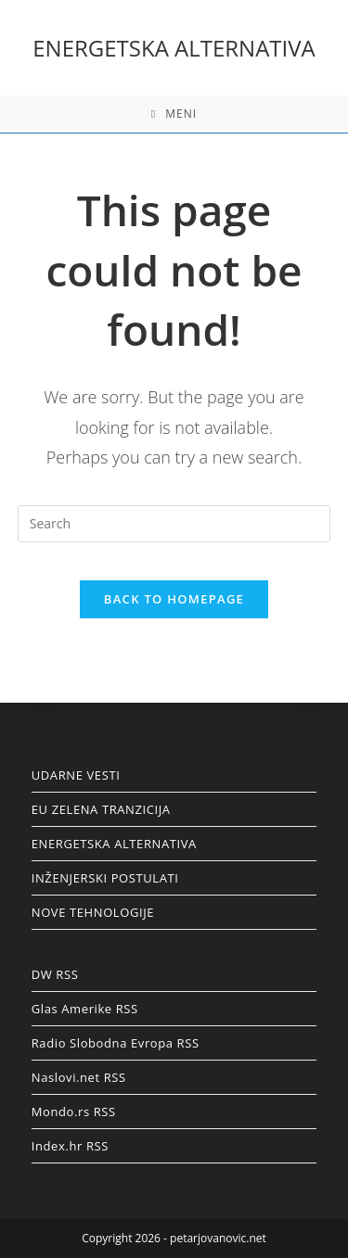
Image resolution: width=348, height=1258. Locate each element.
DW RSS (55, 974)
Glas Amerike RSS (85, 1008)
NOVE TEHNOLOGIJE (93, 912)
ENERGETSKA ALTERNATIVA (174, 47)
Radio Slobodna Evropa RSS (116, 1043)
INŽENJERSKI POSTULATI (105, 878)
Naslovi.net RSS (79, 1077)
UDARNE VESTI (76, 775)
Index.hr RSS (70, 1145)
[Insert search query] (174, 523)
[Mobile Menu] (174, 114)
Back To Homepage (174, 599)
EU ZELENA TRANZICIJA (101, 809)
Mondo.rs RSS (74, 1111)
